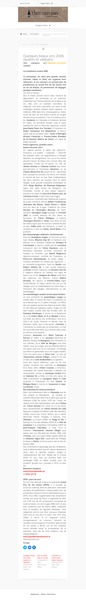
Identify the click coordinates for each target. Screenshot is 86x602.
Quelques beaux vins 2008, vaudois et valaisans (29, 558)
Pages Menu (47, 3)
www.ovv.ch (30, 474)
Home (25, 34)
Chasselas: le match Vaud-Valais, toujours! (57, 557)
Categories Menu (43, 25)
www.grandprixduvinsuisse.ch (36, 536)
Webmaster (35, 594)
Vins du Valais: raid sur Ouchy (42, 556)
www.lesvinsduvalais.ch (34, 471)
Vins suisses (34, 34)
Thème (43, 594)
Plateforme (51, 594)
